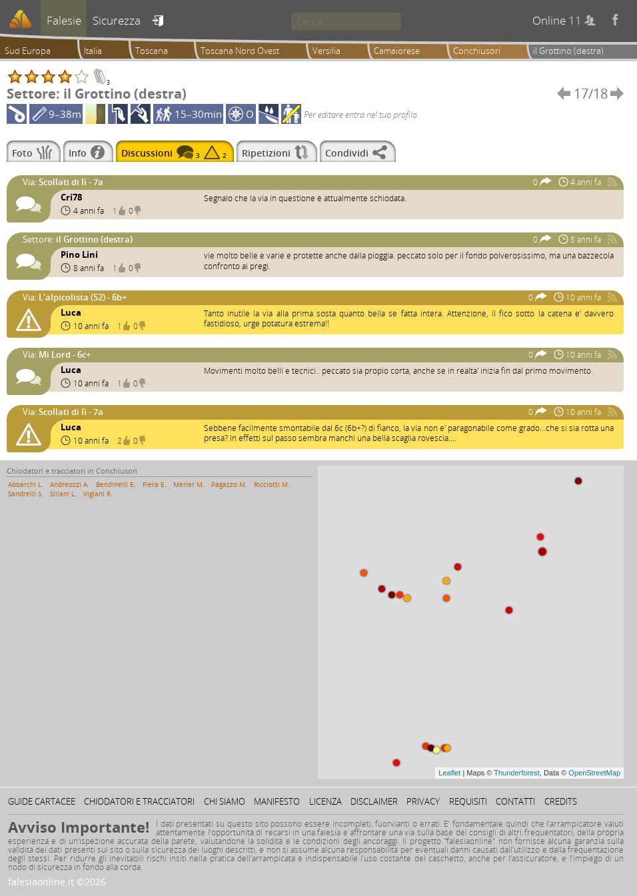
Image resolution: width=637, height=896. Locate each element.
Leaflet (449, 773)
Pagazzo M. (229, 484)
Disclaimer (374, 801)
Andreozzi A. (69, 484)
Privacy (423, 801)
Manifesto (277, 801)
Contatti (515, 801)
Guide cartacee (41, 801)
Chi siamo (224, 801)
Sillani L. (63, 493)
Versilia (326, 51)
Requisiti (468, 801)
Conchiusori (476, 51)
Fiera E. (155, 484)
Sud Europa (28, 51)
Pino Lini (79, 254)
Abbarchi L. (25, 484)
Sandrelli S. (25, 493)
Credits (560, 801)
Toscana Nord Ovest (240, 51)
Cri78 (71, 197)
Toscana (151, 51)
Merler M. (189, 484)
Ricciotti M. (272, 484)
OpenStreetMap (594, 773)
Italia (93, 51)
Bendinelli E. (116, 484)
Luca (71, 312)
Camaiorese (397, 51)
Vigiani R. (98, 493)
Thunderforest (516, 773)
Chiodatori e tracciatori (139, 801)
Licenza (325, 801)
